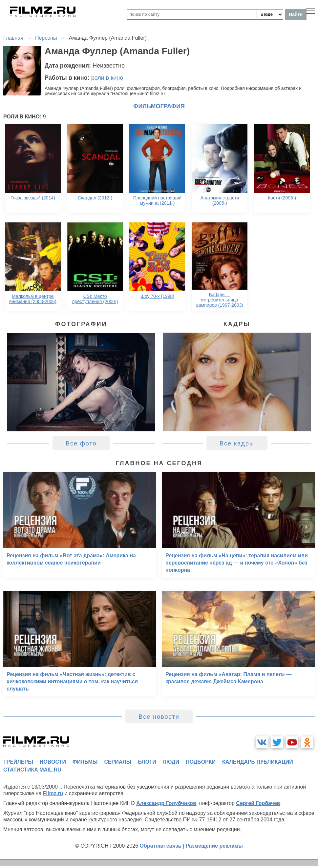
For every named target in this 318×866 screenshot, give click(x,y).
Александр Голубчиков (166, 803)
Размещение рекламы (214, 846)
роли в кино (107, 77)
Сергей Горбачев (258, 803)
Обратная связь (160, 846)
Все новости (159, 716)
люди (171, 762)
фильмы (85, 762)
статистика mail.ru (32, 770)
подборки (201, 762)
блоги (147, 762)
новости (53, 762)
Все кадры (237, 443)
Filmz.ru (53, 793)
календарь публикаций (257, 762)
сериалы (117, 762)
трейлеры (18, 762)
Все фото (81, 443)
